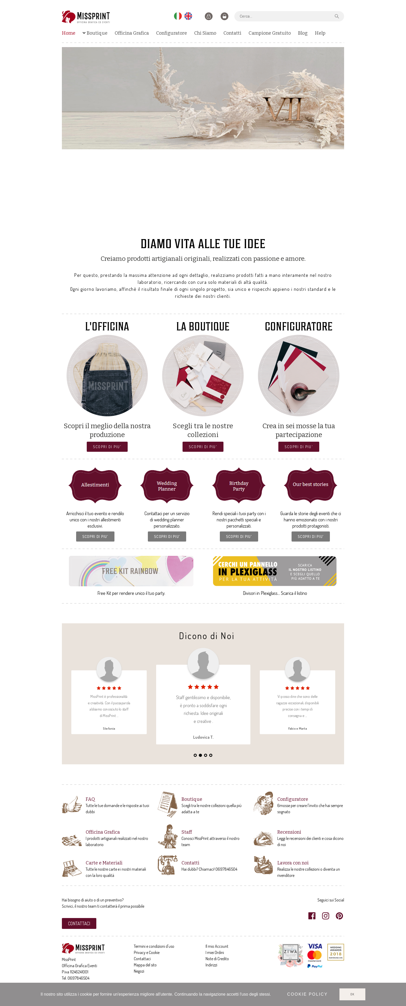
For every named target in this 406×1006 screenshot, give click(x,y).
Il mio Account (217, 946)
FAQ (90, 799)
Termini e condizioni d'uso (154, 946)
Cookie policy (307, 994)
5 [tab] (203, 228)
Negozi (139, 971)
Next (335, 140)
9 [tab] (223, 228)
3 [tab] (192, 228)
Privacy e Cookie (147, 952)
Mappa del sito (145, 964)
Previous (71, 140)
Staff (187, 832)
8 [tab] (218, 228)
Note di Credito (217, 958)
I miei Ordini (215, 952)
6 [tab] (208, 228)
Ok (352, 994)
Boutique (192, 799)
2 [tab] (187, 228)
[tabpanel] (203, 98)
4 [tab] (197, 228)
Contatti (190, 863)
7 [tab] (213, 228)
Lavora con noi (293, 863)
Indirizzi (211, 964)
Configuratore (292, 799)
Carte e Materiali (104, 863)
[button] (107, 447)
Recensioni (289, 832)
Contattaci (142, 958)
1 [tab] (182, 228)
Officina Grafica (103, 832)
